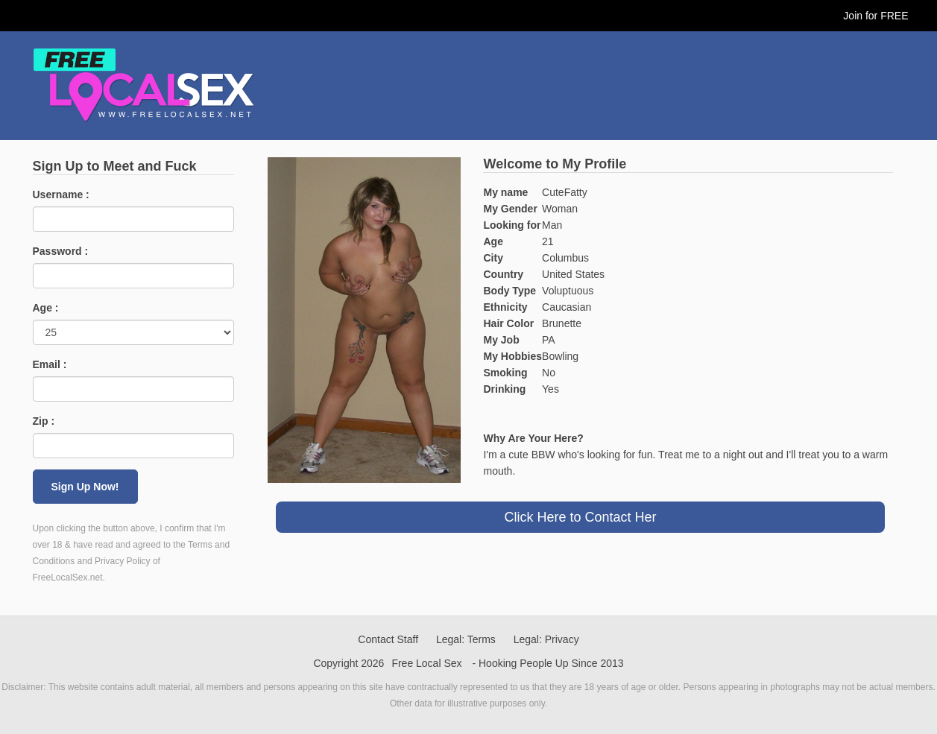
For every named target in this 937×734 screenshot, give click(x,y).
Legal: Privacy (546, 639)
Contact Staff (388, 639)
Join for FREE (875, 16)
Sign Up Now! (85, 487)
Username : (61, 194)
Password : (61, 251)
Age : (46, 308)
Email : (50, 364)
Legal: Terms (466, 639)
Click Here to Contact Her (580, 517)
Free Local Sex (426, 663)
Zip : (44, 421)
